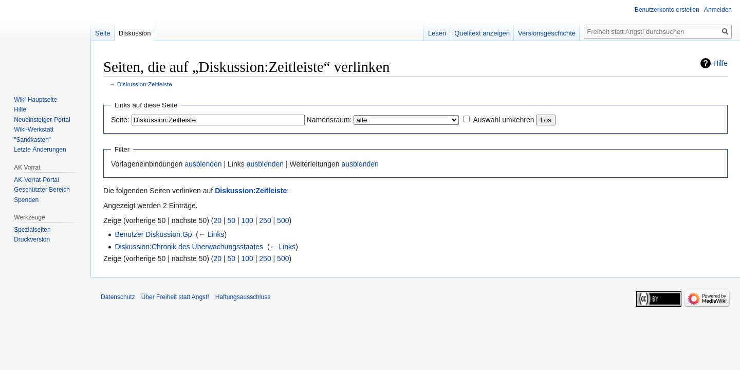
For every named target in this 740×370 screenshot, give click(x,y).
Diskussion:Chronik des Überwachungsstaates (189, 247)
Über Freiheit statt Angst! (175, 297)
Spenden (26, 199)
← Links (211, 234)
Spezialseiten (32, 229)
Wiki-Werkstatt (33, 129)
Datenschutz (118, 297)
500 (283, 220)
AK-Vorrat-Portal (36, 179)
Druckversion (32, 239)
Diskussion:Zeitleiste (144, 84)
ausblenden (202, 164)
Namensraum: (329, 120)
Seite (102, 33)
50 (232, 220)
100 (247, 220)
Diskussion (135, 33)
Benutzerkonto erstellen (667, 9)
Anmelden (718, 9)
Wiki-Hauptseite (35, 99)
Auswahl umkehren (503, 120)
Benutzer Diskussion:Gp (153, 234)
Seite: (120, 120)
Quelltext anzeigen (482, 33)
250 (265, 220)
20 (218, 220)
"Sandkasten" (32, 139)
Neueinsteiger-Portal (42, 119)
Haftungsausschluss (242, 297)
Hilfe (720, 63)
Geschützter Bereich (42, 189)
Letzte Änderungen (40, 149)
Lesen (437, 33)
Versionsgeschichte (547, 33)
